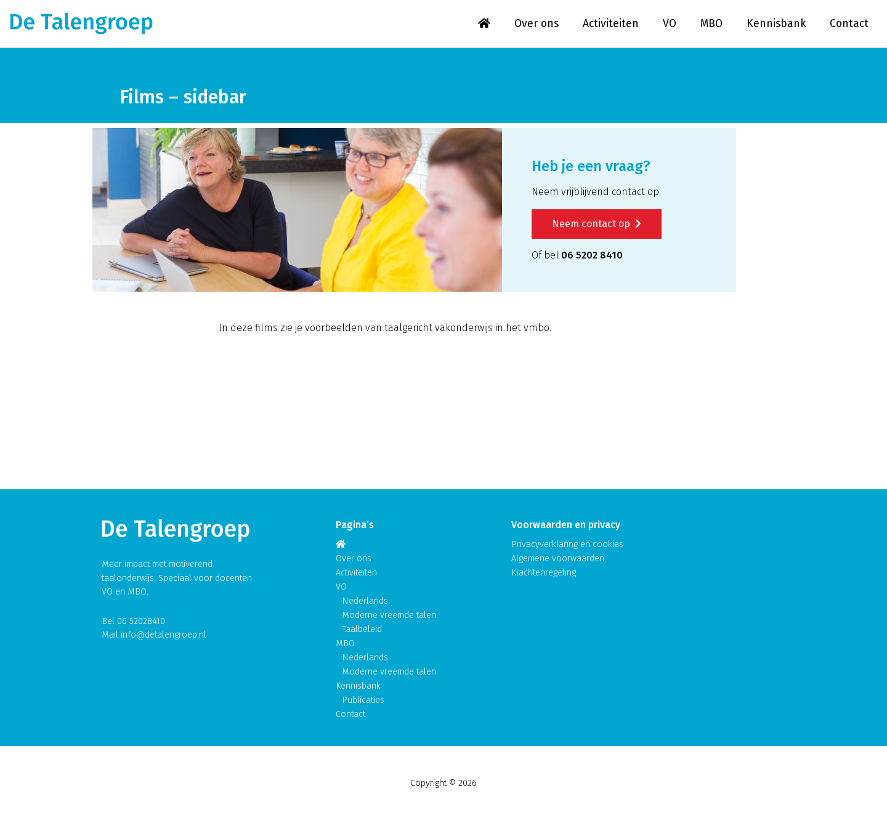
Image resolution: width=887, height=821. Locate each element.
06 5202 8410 (592, 255)
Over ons (536, 23)
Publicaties (363, 700)
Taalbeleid (362, 629)
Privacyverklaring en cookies (567, 544)
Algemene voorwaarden (557, 558)
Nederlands (365, 601)
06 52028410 (141, 621)
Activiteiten (611, 23)
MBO (711, 23)
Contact (849, 23)
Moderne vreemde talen (389, 615)
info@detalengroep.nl (163, 635)
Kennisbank (776, 23)
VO (669, 23)
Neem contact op (596, 224)
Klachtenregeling (543, 572)
